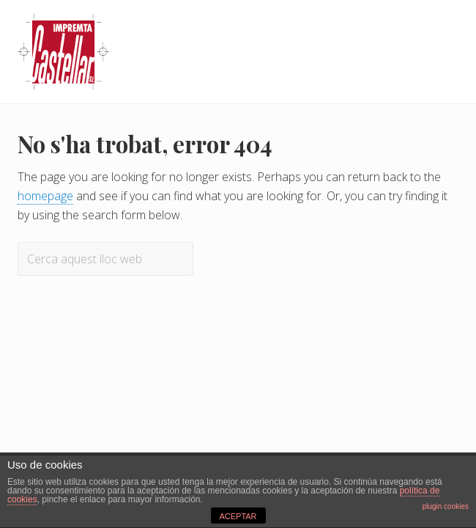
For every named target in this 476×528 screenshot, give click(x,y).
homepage (45, 196)
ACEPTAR (237, 516)
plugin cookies (446, 506)
